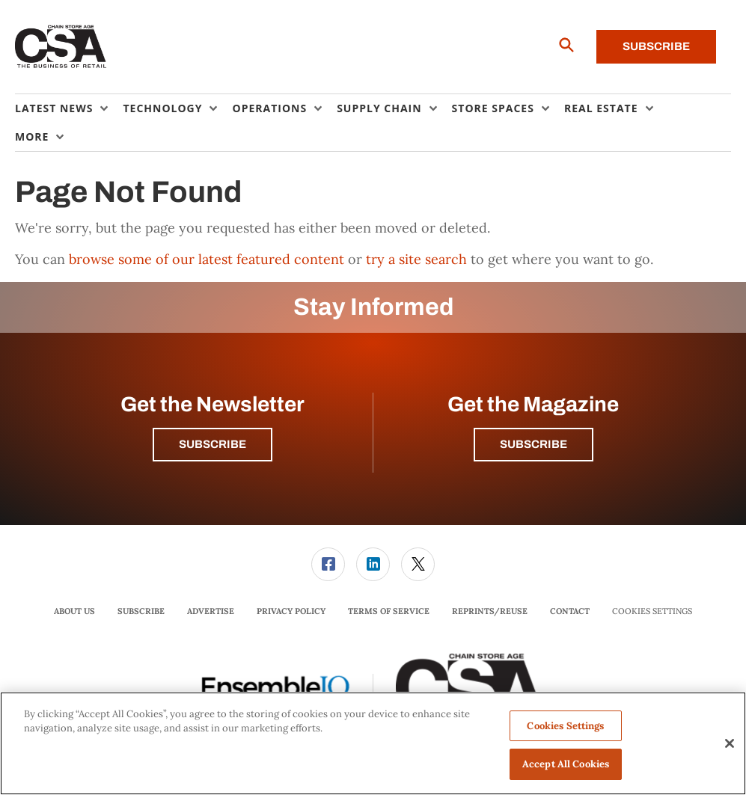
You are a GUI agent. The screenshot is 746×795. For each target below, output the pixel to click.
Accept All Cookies (565, 764)
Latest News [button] (54, 108)
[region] (373, 743)
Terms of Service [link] (388, 611)
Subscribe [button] (212, 444)
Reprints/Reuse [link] (490, 611)
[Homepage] (61, 47)
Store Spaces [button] (493, 108)
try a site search (416, 259)
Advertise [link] (210, 611)
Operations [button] (269, 108)
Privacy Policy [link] (291, 611)
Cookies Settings (652, 611)
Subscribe (656, 46)
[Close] (729, 743)
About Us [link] (74, 611)
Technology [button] (162, 108)
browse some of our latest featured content (206, 259)
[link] (328, 564)
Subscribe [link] (141, 611)
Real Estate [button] (601, 108)
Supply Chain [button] (379, 108)
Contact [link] (570, 611)
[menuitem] (69, 108)
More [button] (32, 136)
